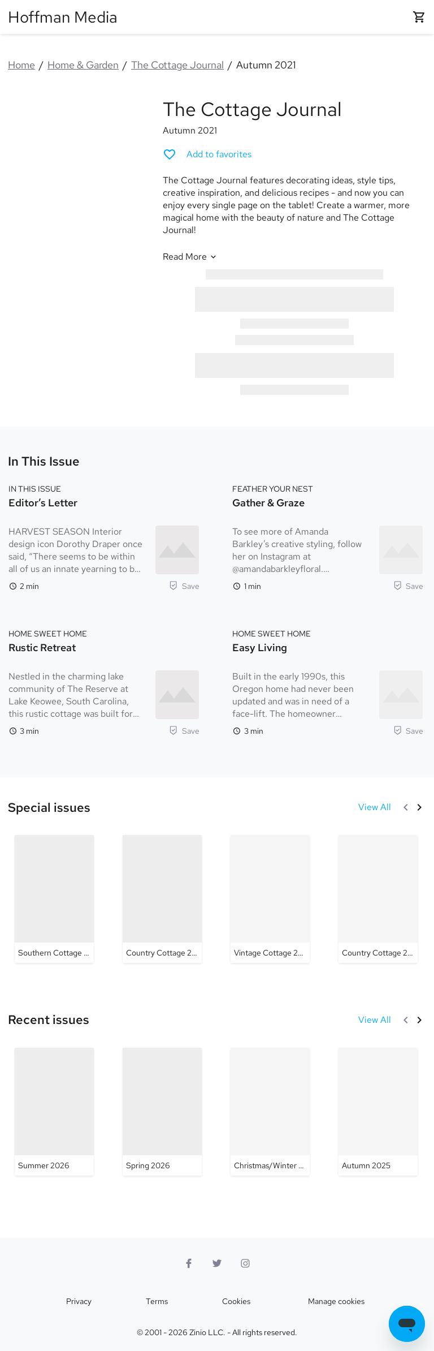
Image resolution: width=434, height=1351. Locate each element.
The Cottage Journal (177, 64)
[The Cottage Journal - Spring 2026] (162, 1112)
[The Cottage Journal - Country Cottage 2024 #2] (378, 899)
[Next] (419, 807)
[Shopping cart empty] (419, 17)
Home (21, 64)
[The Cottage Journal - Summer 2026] (54, 1112)
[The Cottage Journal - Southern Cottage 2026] (54, 899)
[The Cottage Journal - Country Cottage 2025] (162, 899)
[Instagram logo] (245, 1263)
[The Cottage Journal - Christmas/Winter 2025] (270, 1112)
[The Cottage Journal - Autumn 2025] (378, 1112)
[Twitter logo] (217, 1263)
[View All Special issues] (374, 807)
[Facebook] (188, 1263)
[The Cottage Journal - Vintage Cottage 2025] (270, 899)
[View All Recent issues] (374, 1020)
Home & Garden (83, 64)
